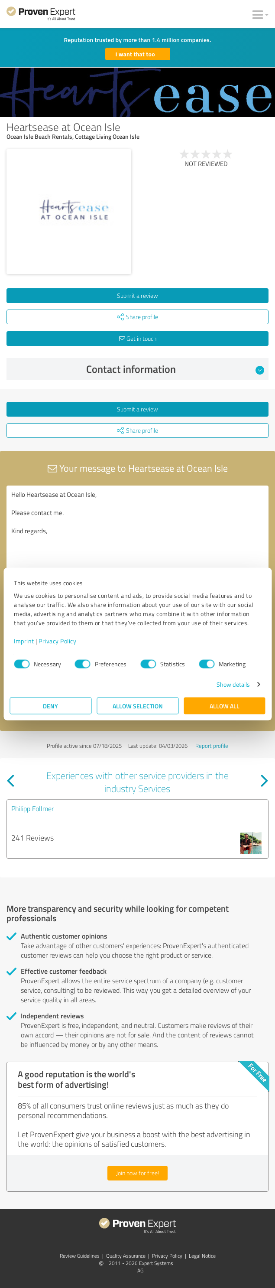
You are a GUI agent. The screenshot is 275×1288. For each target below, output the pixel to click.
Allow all (224, 706)
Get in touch (137, 338)
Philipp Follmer (32, 808)
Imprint (24, 641)
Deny (50, 706)
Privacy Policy (57, 641)
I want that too (135, 54)
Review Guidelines (80, 1255)
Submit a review (137, 295)
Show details (233, 684)
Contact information (175, 369)
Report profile (211, 746)
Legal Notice (202, 1255)
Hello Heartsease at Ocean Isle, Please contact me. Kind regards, (137, 534)
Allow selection (138, 706)
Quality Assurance (126, 1255)
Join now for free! (137, 1173)
